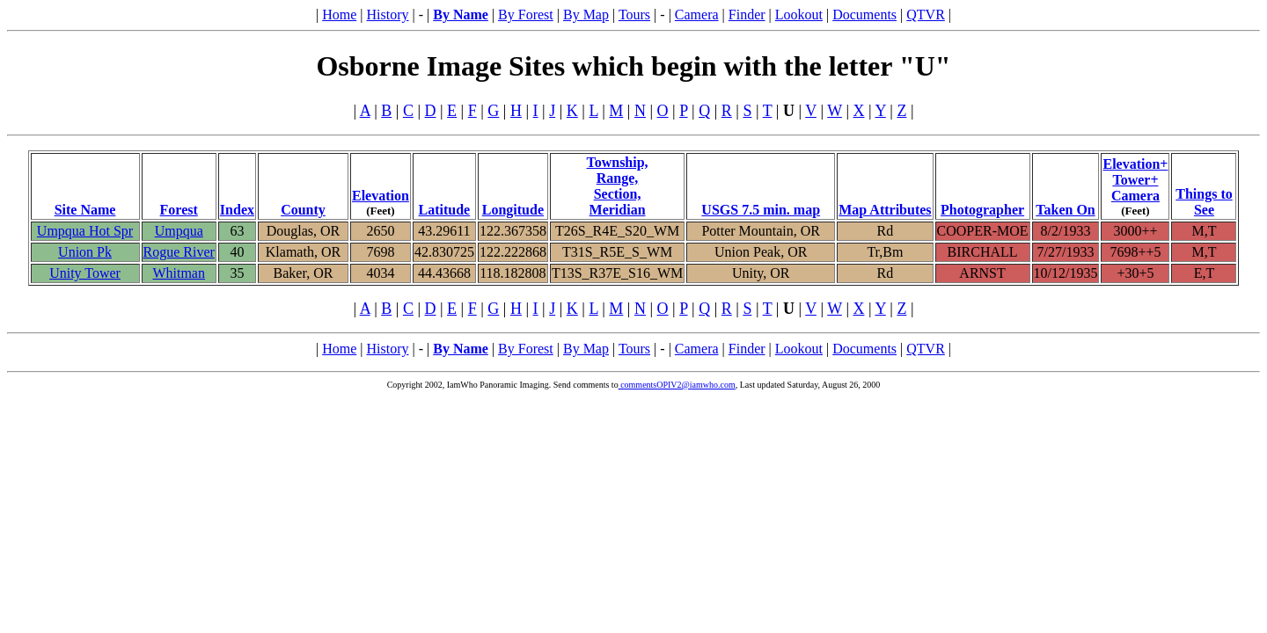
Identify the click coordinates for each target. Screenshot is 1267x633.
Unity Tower (85, 273)
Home (339, 14)
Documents (864, 14)
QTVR (925, 14)
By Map (586, 14)
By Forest (525, 14)
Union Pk (85, 251)
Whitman (178, 273)
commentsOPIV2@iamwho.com (677, 384)
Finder (747, 14)
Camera (697, 14)
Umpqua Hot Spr (85, 230)
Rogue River (179, 251)
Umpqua (179, 230)
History (387, 14)
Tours (634, 14)
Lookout (799, 14)
